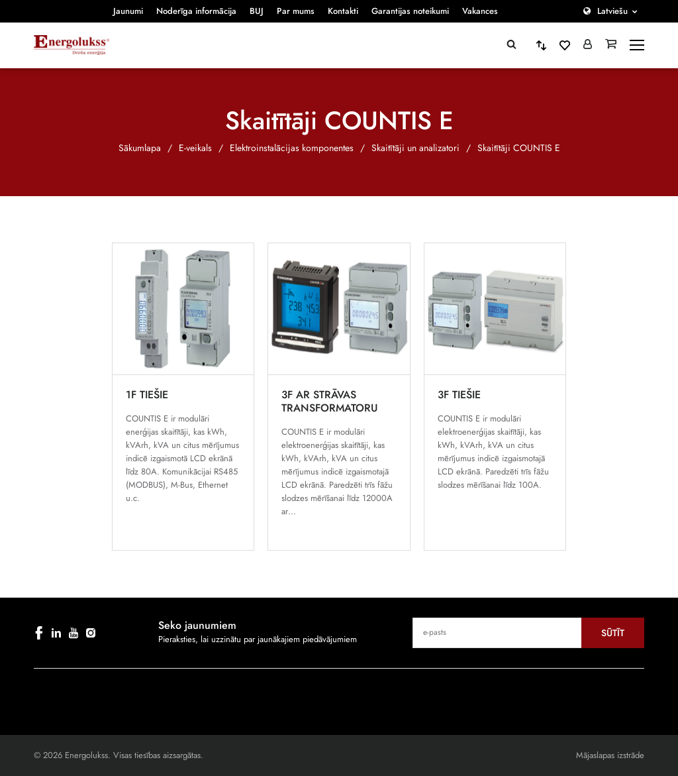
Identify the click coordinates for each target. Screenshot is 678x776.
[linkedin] (56, 633)
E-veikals (195, 147)
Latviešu (612, 11)
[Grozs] (611, 45)
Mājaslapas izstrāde (610, 755)
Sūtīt (612, 632)
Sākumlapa (140, 147)
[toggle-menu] (637, 45)
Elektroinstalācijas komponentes (292, 147)
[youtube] (73, 633)
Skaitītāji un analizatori (415, 147)
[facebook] (39, 633)
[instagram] (90, 633)
